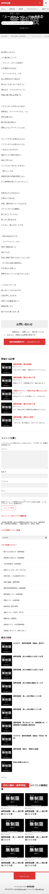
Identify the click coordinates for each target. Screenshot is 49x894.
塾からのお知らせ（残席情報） (14, 552)
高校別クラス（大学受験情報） (14, 624)
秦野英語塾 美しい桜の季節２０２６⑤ (27, 709)
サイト (3, 491)
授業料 (21, 9)
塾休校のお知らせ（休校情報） (14, 558)
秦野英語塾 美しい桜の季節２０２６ (12, 838)
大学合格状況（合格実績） (13, 564)
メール (4, 481)
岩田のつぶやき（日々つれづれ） (15, 570)
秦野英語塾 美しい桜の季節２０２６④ (36, 838)
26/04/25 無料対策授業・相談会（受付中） (29, 643)
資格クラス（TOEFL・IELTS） (14, 612)
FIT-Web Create (20, 889)
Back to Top (24, 876)
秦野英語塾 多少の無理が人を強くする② (28, 670)
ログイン (4, 777)
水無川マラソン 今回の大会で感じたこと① (30, 391)
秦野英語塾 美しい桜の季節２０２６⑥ (27, 696)
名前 (3, 472)
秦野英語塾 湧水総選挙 (22, 364)
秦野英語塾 (30, 886)
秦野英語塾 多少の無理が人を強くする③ (28, 656)
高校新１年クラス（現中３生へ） (15, 631)
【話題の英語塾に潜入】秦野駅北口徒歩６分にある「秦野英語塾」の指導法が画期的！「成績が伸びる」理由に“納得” (23, 523)
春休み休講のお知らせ (21, 762)
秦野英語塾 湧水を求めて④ (24, 404)
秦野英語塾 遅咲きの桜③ (23, 417)
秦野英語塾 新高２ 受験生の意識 (25, 749)
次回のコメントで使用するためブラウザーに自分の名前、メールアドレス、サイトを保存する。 (23, 502)
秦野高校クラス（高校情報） (14, 594)
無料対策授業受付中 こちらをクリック (24, 342)
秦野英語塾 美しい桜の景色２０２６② (36, 864)
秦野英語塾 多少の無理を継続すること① (28, 683)
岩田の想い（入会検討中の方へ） (15, 576)
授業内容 (12, 9)
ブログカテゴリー (32, 9)
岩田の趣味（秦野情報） (23, 23)
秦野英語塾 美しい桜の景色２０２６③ (12, 864)
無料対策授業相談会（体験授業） (15, 588)
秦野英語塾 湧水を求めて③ (24, 377)
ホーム (3, 9)
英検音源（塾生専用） (11, 606)
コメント (4, 449)
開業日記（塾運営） (11, 618)
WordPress (40, 889)
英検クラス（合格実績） (12, 600)
